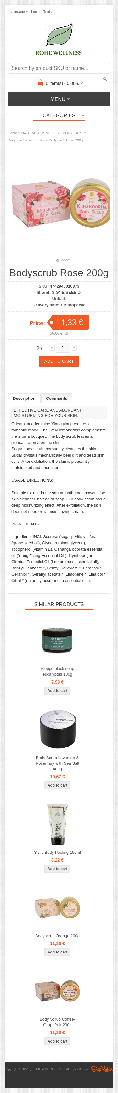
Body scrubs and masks (26, 140)
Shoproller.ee (102, 1069)
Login (35, 11)
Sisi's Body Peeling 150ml (57, 852)
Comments (56, 398)
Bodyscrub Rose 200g (66, 140)
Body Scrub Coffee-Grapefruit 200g (57, 1022)
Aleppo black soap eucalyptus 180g (57, 671)
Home (12, 133)
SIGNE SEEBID (66, 292)
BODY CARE (73, 133)
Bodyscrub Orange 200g (57, 935)
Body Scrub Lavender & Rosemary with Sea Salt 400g (57, 763)
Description (24, 398)
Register (49, 11)
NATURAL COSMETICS (40, 133)
